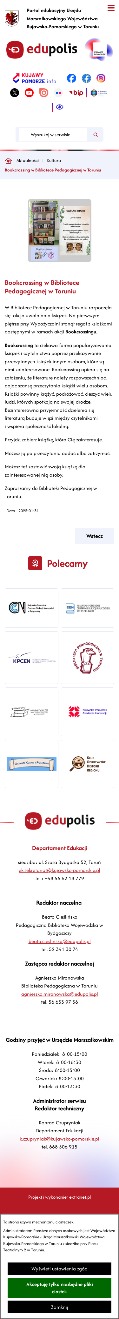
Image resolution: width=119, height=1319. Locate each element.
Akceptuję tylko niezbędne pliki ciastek (59, 1288)
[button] (59, 260)
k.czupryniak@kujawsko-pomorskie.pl (59, 1138)
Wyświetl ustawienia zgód (59, 1268)
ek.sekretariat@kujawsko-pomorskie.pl (59, 870)
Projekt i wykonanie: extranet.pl (59, 1197)
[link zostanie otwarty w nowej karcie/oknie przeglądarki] (34, 78)
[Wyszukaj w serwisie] (53, 134)
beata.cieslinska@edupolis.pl (60, 941)
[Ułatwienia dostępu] (60, 107)
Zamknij (59, 1307)
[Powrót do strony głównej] (8, 160)
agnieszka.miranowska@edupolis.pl (59, 994)
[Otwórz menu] (111, 8)
